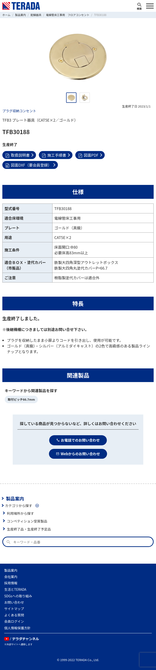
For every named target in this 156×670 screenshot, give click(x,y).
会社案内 (10, 576)
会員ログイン (14, 621)
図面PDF (88, 155)
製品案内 (15, 498)
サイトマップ (14, 608)
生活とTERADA (15, 589)
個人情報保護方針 (17, 628)
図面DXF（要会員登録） (28, 165)
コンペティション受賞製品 (27, 520)
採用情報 (10, 583)
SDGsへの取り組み (18, 596)
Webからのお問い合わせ (78, 453)
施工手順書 (54, 155)
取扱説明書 (17, 155)
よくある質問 (14, 615)
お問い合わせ (14, 602)
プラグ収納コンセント (19, 110)
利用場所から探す (20, 513)
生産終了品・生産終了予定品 (29, 528)
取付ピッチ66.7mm (21, 399)
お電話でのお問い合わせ (78, 440)
